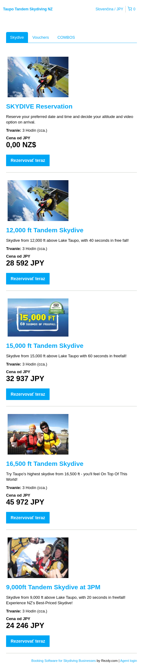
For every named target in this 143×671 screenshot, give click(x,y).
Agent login (128, 660)
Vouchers (41, 37)
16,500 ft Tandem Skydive (44, 463)
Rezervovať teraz (28, 160)
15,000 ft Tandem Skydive (44, 345)
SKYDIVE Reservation (39, 106)
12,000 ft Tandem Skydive (44, 230)
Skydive (17, 37)
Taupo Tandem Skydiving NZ (28, 9)
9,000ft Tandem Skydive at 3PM (53, 587)
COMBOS (66, 37)
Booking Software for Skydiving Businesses (64, 660)
